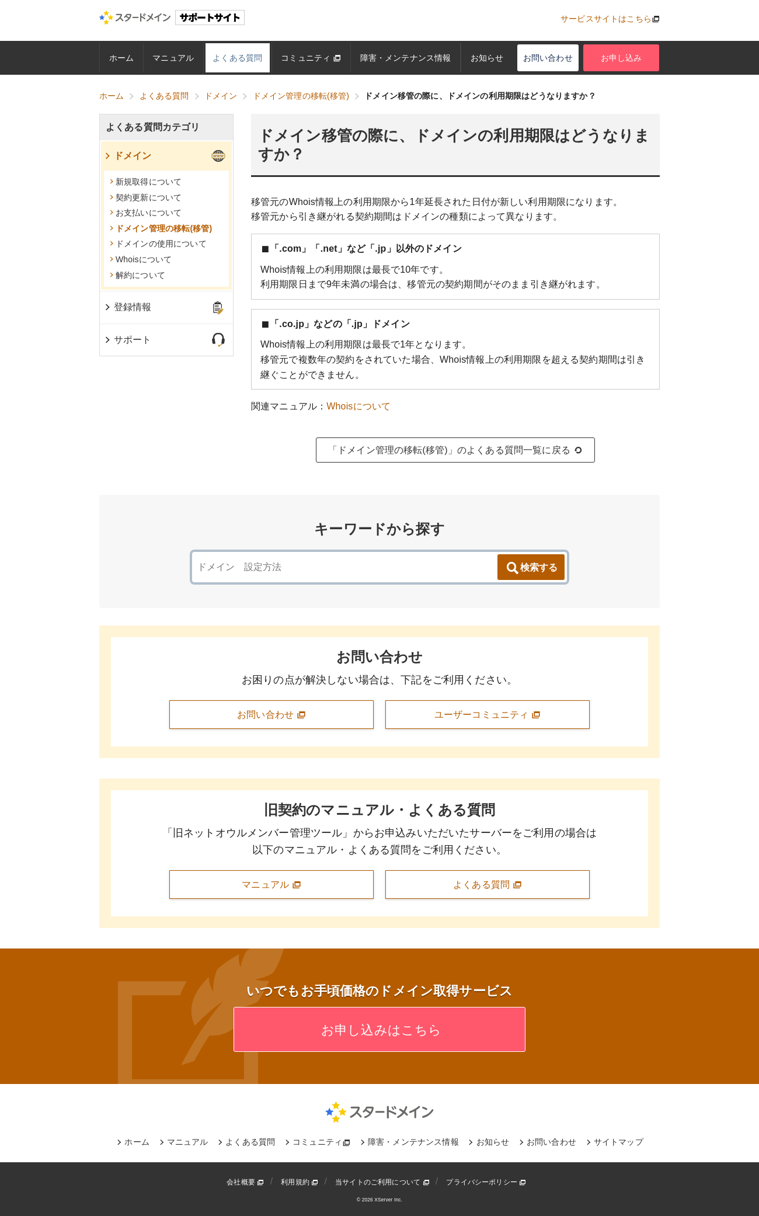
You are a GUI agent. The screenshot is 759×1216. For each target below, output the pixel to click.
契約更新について (146, 197)
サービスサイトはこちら (606, 18)
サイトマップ (618, 1141)
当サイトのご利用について (382, 1182)
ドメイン (127, 156)
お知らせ (487, 57)
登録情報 (127, 307)
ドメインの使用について (158, 243)
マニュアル (173, 57)
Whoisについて (358, 406)
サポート (127, 340)
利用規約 (299, 1182)
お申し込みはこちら (380, 1030)
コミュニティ (311, 57)
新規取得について (146, 181)
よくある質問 (237, 57)
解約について (137, 275)
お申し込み (621, 57)
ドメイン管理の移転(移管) (161, 228)
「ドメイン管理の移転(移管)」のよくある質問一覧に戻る (455, 450)
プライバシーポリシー (486, 1182)
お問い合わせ (548, 57)
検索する (531, 568)
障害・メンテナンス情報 (405, 57)
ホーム (121, 57)
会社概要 (245, 1182)
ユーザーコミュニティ (487, 715)
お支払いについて (146, 212)
